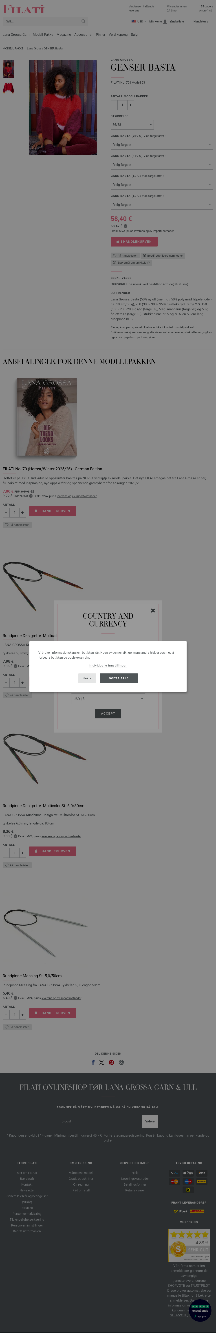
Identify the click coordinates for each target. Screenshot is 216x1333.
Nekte (87, 678)
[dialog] (108, 666)
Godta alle (119, 678)
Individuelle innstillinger (108, 665)
